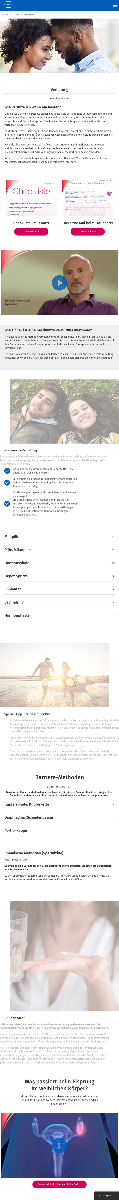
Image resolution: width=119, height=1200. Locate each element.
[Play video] (59, 283)
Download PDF (31, 231)
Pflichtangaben (106, 1196)
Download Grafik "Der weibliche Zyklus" (59, 1184)
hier (65, 1103)
